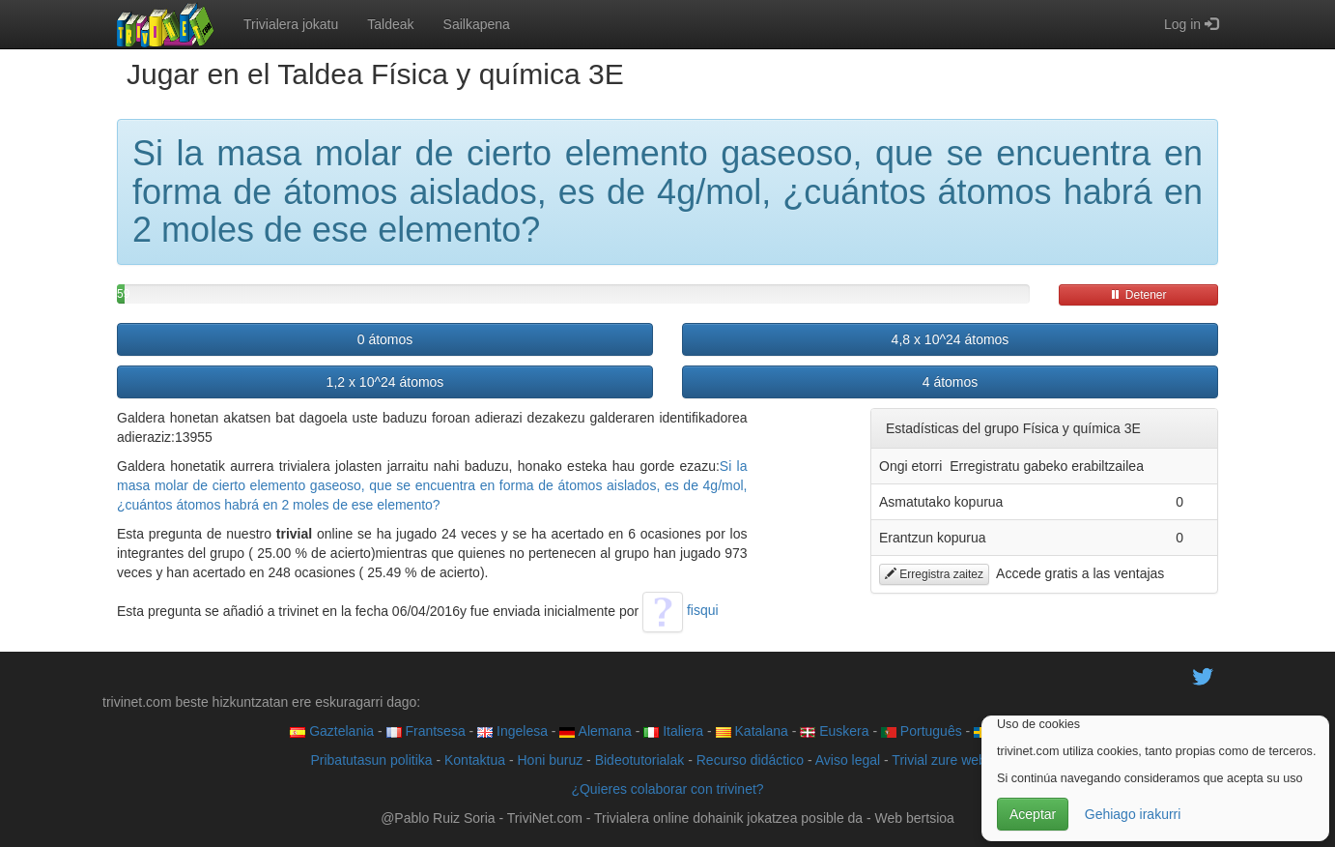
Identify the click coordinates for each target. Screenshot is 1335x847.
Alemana (595, 731)
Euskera (834, 731)
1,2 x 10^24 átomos (385, 382)
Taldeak (390, 24)
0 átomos (385, 339)
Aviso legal (847, 760)
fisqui (680, 610)
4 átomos (951, 382)
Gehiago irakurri (1133, 814)
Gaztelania (332, 731)
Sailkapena (476, 24)
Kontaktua (474, 760)
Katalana (752, 731)
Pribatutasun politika (371, 760)
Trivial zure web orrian (958, 760)
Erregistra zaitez (934, 574)
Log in (1191, 24)
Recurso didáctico (750, 760)
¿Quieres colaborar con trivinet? (667, 789)
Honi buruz (550, 760)
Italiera (673, 731)
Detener (1138, 295)
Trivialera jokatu (290, 24)
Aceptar (1032, 814)
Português (921, 731)
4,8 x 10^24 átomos (950, 339)
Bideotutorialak (640, 760)
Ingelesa (512, 731)
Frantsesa (426, 731)
